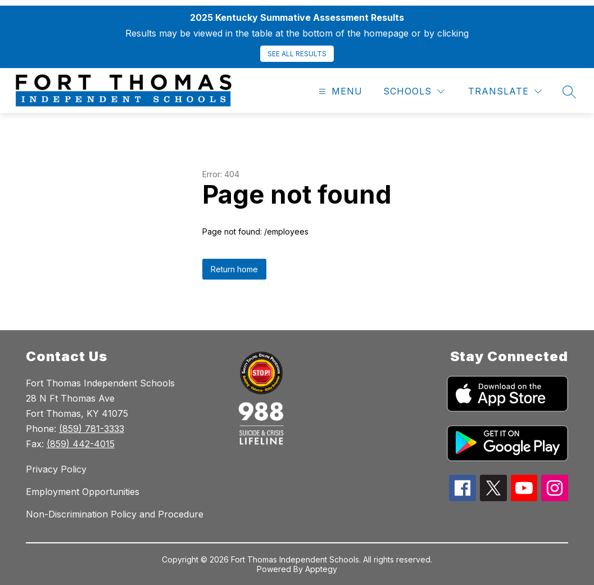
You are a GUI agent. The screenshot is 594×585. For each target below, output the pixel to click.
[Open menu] (339, 91)
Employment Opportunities (82, 491)
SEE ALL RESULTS (297, 54)
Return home (234, 269)
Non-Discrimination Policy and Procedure (114, 514)
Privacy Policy (56, 469)
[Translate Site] (505, 91)
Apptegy (321, 569)
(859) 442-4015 (81, 443)
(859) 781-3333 (91, 428)
